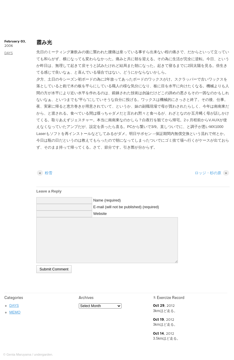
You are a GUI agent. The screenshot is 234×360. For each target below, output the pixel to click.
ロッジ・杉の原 (212, 173)
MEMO (14, 312)
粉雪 (44, 173)
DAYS (8, 53)
